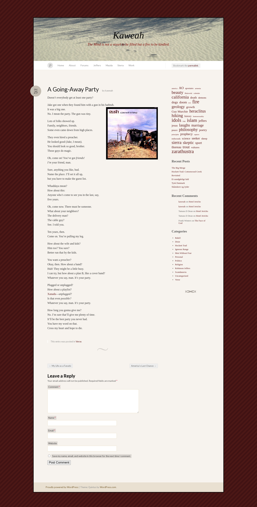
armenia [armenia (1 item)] (198, 88)
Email (51, 434)
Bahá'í (178, 238)
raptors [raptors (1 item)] (196, 134)
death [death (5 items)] (193, 97)
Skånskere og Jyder (180, 187)
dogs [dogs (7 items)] (175, 102)
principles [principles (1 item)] (175, 134)
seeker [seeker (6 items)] (196, 138)
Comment (54, 387)
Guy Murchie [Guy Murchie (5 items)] (180, 111)
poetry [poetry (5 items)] (203, 130)
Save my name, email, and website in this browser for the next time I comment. (91, 460)
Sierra (120, 65)
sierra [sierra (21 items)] (176, 142)
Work (131, 65)
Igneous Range (182, 249)
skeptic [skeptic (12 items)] (188, 143)
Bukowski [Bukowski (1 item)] (188, 93)
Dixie (177, 241)
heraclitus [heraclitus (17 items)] (197, 111)
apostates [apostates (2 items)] (189, 88)
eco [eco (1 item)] (189, 103)
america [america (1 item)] (174, 88)
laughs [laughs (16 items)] (184, 125)
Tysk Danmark (178, 183)
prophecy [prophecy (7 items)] (186, 134)
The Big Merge (178, 168)
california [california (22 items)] (180, 97)
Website (52, 447)
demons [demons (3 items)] (202, 97)
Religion (179, 264)
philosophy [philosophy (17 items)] (188, 129)
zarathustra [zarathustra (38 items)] (183, 151)
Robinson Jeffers (182, 268)
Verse (78, 341)
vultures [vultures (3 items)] (195, 147)
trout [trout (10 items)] (186, 147)
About (72, 65)
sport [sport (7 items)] (198, 143)
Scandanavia (180, 272)
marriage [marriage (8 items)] (197, 125)
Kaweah (128, 35)
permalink (193, 65)
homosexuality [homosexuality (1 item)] (198, 116)
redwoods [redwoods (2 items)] (176, 138)
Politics (178, 260)
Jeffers (97, 65)
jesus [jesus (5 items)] (175, 125)
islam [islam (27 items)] (192, 120)
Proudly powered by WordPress (62, 491)
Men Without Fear (183, 253)
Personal (179, 257)
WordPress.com (108, 491)
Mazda (109, 65)
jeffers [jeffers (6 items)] (203, 121)
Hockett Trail (181, 245)
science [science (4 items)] (186, 138)
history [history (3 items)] (188, 116)
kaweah (109, 90)
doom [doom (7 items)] (183, 102)
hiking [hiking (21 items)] (177, 116)
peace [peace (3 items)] (174, 130)
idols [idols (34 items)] (176, 120)
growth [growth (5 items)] (190, 107)
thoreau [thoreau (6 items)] (176, 147)
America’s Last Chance (143, 365)
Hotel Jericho (195, 201)
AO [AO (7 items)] (181, 88)
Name (52, 422)
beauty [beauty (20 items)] (177, 92)
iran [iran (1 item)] (184, 121)
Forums (84, 65)
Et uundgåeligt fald (180, 179)
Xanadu (51, 293)
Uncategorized (181, 276)
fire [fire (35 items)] (195, 102)
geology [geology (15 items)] (178, 107)
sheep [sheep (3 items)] (204, 138)
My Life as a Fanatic (60, 365)
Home (61, 65)
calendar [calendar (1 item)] (197, 93)
